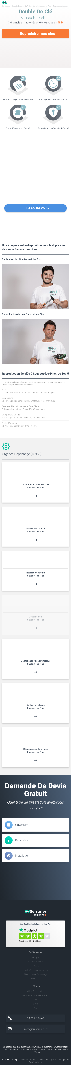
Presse (35, 966)
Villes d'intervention (35, 991)
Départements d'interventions (35, 995)
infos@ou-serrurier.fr (36, 1029)
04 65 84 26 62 (38, 208)
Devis (35, 1004)
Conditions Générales (28, 1059)
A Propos (35, 957)
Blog (36, 1008)
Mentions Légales (48, 1059)
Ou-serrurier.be (35, 978)
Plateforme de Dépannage (35, 974)
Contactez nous (35, 961)
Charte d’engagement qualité (35, 970)
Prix (35, 999)
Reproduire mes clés (37, 33)
